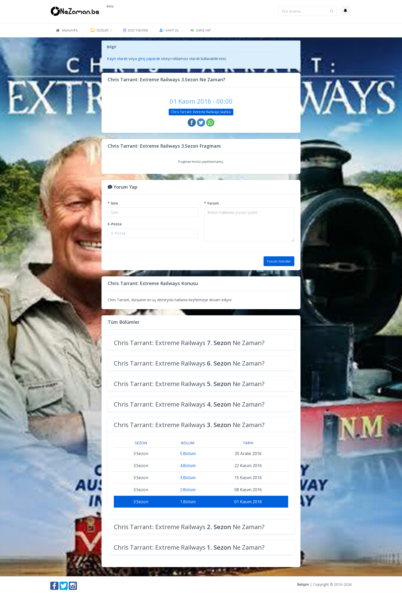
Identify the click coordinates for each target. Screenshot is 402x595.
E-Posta (115, 223)
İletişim (303, 584)
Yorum (211, 203)
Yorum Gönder (279, 261)
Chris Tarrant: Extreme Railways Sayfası (201, 112)
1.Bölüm (188, 502)
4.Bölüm (188, 465)
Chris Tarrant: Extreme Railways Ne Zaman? (189, 342)
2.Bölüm (188, 489)
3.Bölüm (188, 477)
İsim (113, 203)
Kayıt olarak (117, 58)
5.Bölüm (188, 453)
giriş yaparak (149, 58)
